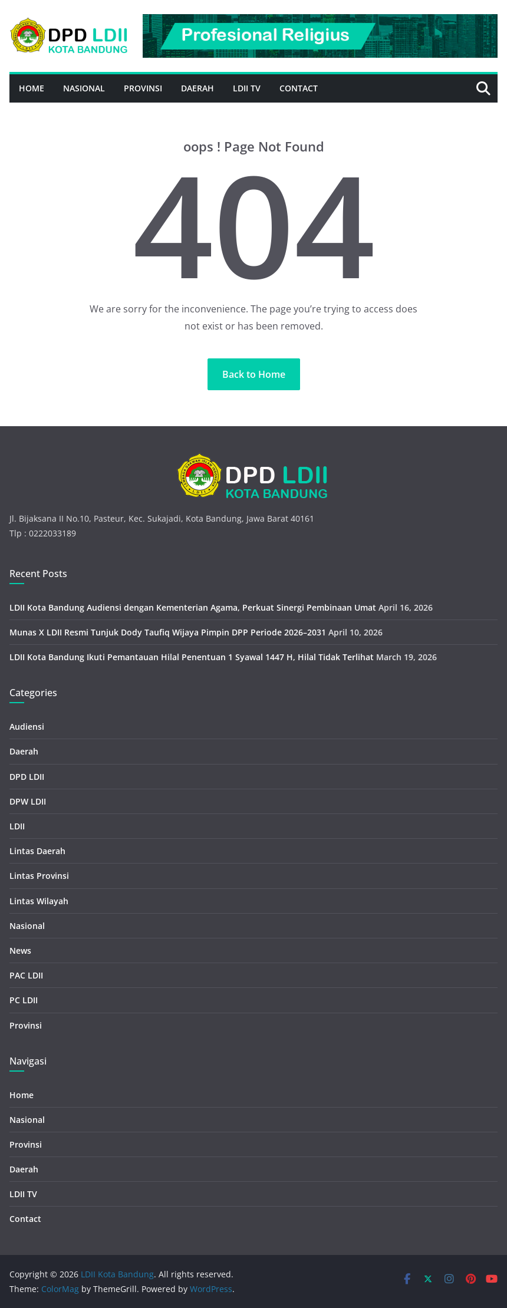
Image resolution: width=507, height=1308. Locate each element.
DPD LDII (26, 776)
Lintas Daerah (37, 850)
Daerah (197, 88)
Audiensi (26, 726)
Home (31, 88)
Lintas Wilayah (38, 901)
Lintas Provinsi (39, 875)
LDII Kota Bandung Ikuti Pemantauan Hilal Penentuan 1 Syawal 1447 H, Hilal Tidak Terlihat (191, 657)
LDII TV (247, 88)
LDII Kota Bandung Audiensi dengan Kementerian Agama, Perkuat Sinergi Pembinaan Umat (192, 607)
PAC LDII (26, 975)
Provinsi (143, 88)
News (20, 950)
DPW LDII (27, 801)
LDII (17, 826)
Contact (298, 88)
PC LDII (23, 1000)
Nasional (84, 88)
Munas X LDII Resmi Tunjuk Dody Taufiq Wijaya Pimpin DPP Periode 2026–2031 (167, 632)
